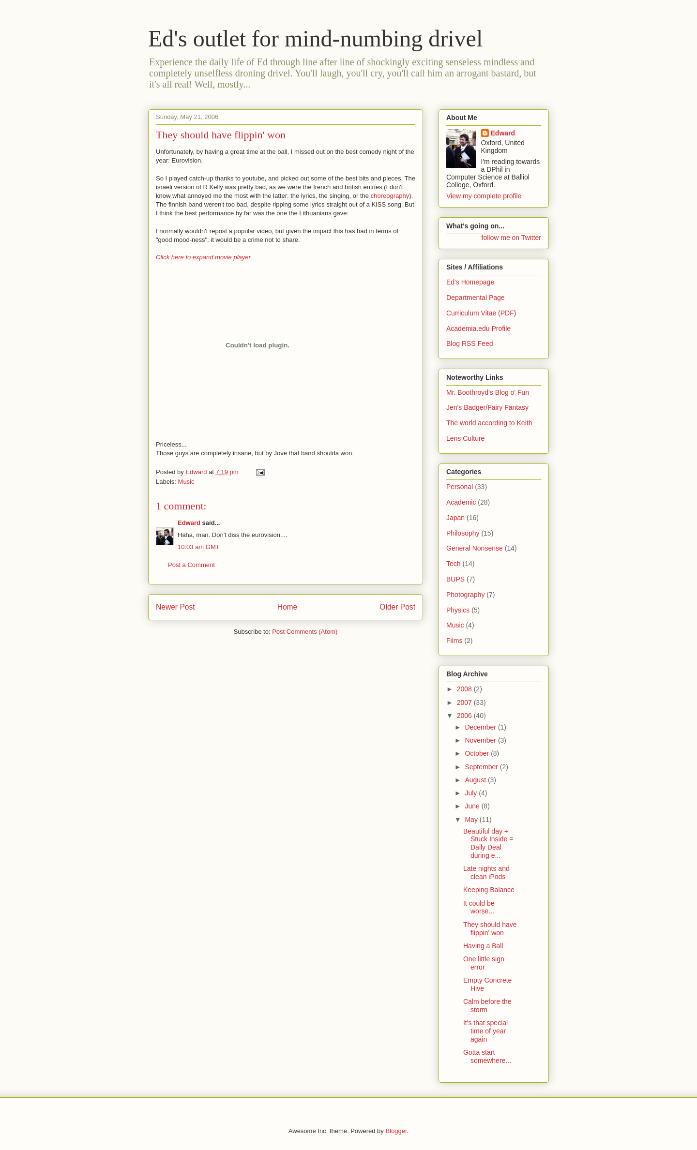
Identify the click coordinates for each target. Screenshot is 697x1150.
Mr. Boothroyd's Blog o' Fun (487, 392)
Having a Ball (483, 946)
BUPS (455, 579)
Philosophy (463, 533)
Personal (459, 487)
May (472, 819)
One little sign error (483, 963)
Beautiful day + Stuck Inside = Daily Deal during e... (488, 843)
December (481, 727)
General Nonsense (474, 548)
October (478, 753)
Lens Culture (465, 438)
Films (454, 640)
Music (186, 481)
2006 (465, 715)
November (481, 740)
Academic (461, 502)
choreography (390, 195)
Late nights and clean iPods (486, 873)
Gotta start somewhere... (487, 1056)
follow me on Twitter (511, 237)
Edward (189, 522)
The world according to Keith (489, 423)
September (482, 767)
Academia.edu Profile (478, 328)
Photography (465, 594)
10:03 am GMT (199, 547)
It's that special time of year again (485, 1031)
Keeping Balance (489, 890)
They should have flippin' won (490, 929)
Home (287, 607)
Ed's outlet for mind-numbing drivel (315, 38)
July (472, 793)
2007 (465, 702)
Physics (458, 610)
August (476, 780)
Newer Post (175, 607)
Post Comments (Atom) (304, 631)
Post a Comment (191, 564)
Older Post (397, 607)
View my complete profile (483, 196)
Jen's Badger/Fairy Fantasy (487, 407)
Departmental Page (475, 297)
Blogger (396, 1131)
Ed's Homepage (470, 282)
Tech (453, 564)
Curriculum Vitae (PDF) (481, 313)
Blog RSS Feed (469, 343)
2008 (465, 689)
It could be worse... (479, 907)
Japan (455, 518)
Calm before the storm (487, 1006)
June (473, 806)
